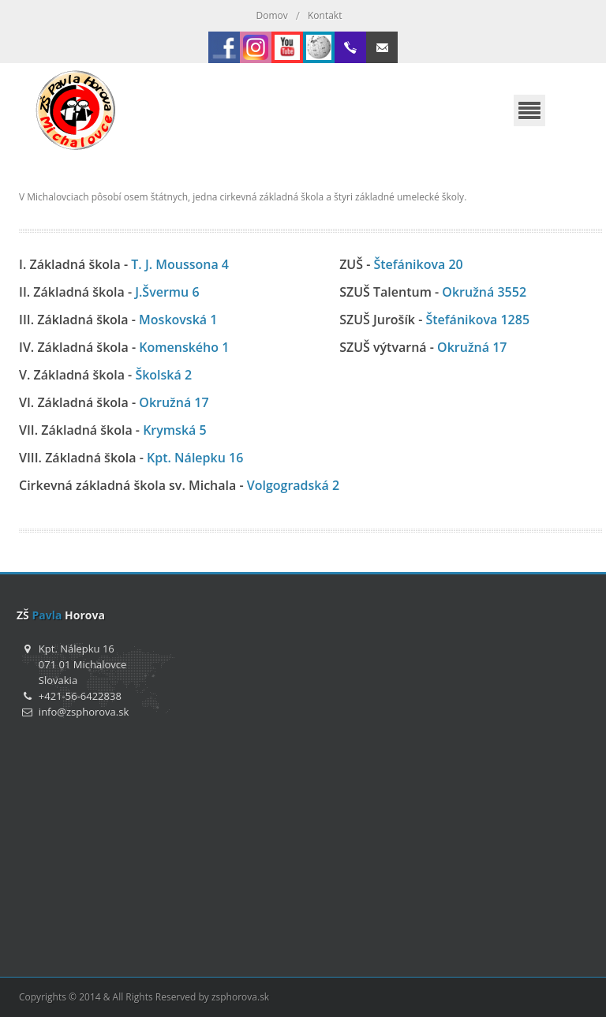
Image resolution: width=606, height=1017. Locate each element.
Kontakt (325, 15)
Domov (272, 15)
